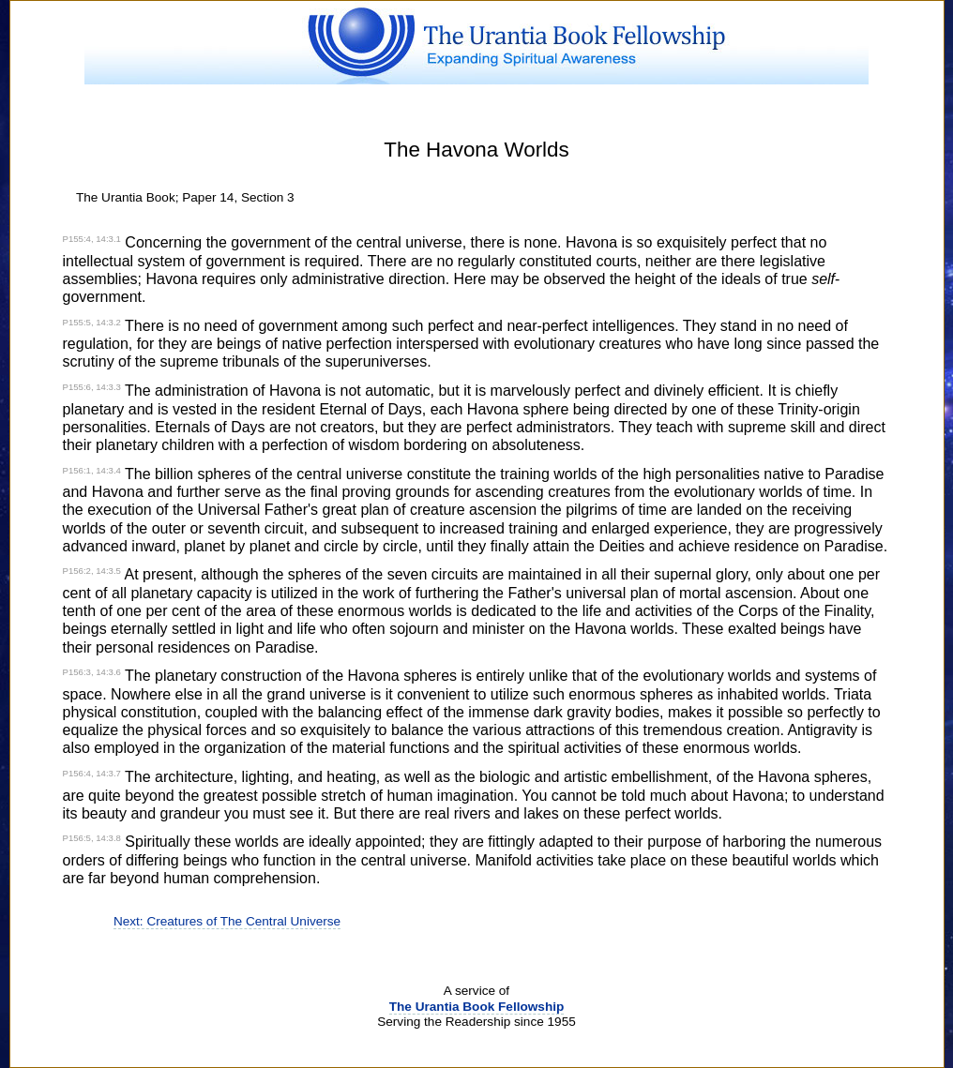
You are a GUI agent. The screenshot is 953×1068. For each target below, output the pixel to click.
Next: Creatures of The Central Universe (226, 921)
